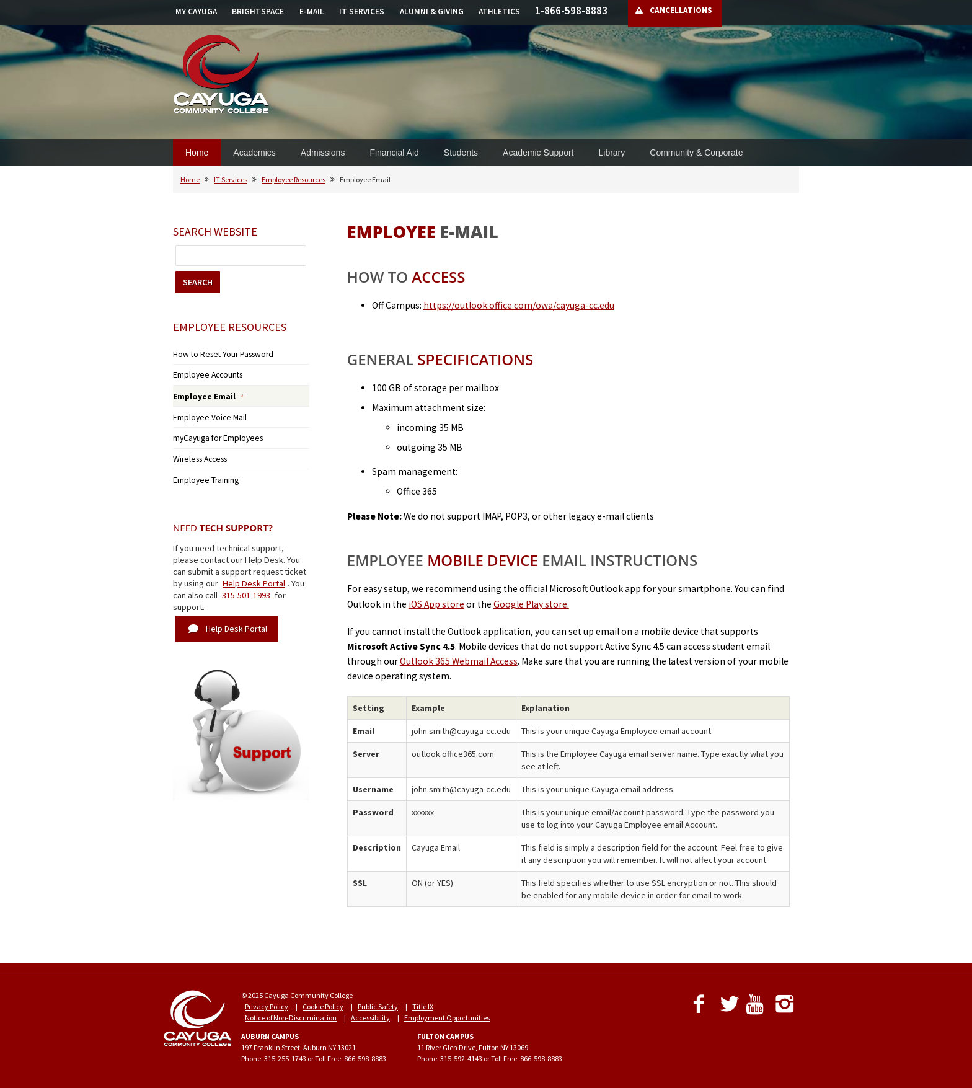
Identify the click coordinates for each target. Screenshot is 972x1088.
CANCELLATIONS (681, 10)
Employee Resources (293, 179)
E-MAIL (311, 11)
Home (196, 152)
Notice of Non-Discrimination (291, 1017)
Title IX (422, 1006)
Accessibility (370, 1017)
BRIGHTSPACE (258, 11)
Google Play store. (531, 604)
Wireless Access (197, 450)
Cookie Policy (323, 1006)
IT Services (230, 179)
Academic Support (538, 152)
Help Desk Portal (254, 572)
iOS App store (436, 604)
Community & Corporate (696, 152)
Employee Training (202, 469)
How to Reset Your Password (215, 353)
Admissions (323, 152)
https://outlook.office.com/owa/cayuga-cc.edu (518, 305)
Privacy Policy (266, 1006)
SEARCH (198, 282)
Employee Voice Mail (205, 412)
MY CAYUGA (196, 11)
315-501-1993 (246, 584)
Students (461, 152)
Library (611, 152)
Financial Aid (393, 152)
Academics (254, 152)
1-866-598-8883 (571, 10)
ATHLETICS (499, 11)
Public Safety (378, 1006)
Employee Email (200, 392)
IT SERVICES (361, 11)
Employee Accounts (204, 372)
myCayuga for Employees (213, 431)
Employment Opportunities (447, 1017)
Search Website (215, 231)
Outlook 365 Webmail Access (459, 661)
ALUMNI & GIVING (432, 11)
